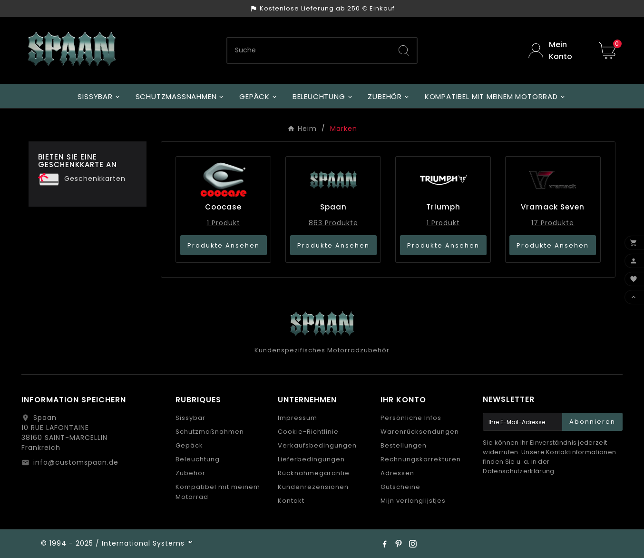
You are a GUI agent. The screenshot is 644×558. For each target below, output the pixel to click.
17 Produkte (552, 223)
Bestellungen (404, 445)
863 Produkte (333, 223)
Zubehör (190, 473)
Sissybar (190, 417)
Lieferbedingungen (311, 459)
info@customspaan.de (75, 462)
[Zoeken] (308, 50)
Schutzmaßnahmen (210, 431)
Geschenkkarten (95, 178)
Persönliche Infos (411, 417)
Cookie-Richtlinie (308, 431)
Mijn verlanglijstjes (413, 500)
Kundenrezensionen (313, 486)
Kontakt (291, 500)
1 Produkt (223, 223)
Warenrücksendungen (420, 431)
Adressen (397, 473)
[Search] (404, 50)
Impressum (297, 417)
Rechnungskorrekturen (421, 459)
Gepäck (189, 445)
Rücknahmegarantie (314, 473)
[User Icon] (556, 50)
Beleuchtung (198, 459)
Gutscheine (400, 486)
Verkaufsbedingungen (317, 445)
